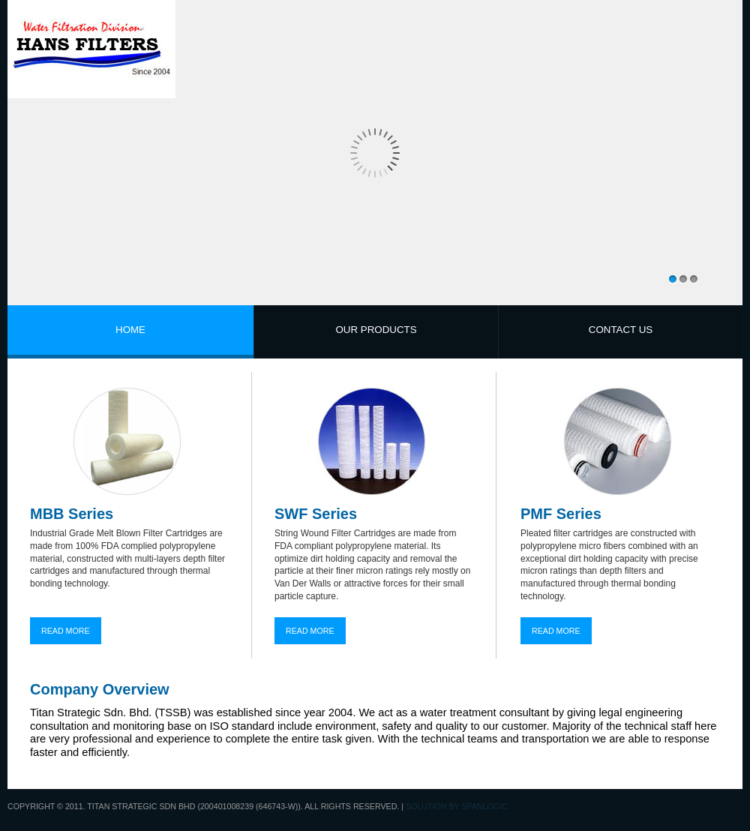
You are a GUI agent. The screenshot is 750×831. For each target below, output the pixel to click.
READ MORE (65, 630)
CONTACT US (620, 329)
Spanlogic (484, 806)
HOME (131, 329)
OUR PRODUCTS (375, 329)
